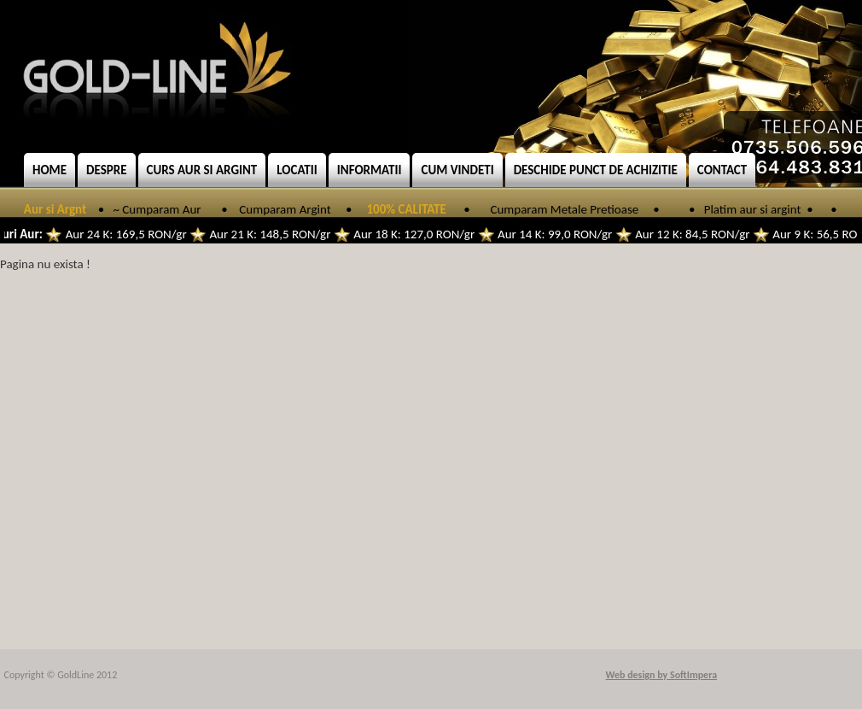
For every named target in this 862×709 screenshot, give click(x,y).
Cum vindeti (457, 170)
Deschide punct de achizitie (596, 170)
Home (49, 170)
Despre (106, 170)
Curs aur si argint (202, 170)
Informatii (369, 170)
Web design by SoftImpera (662, 675)
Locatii (297, 170)
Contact (722, 170)
